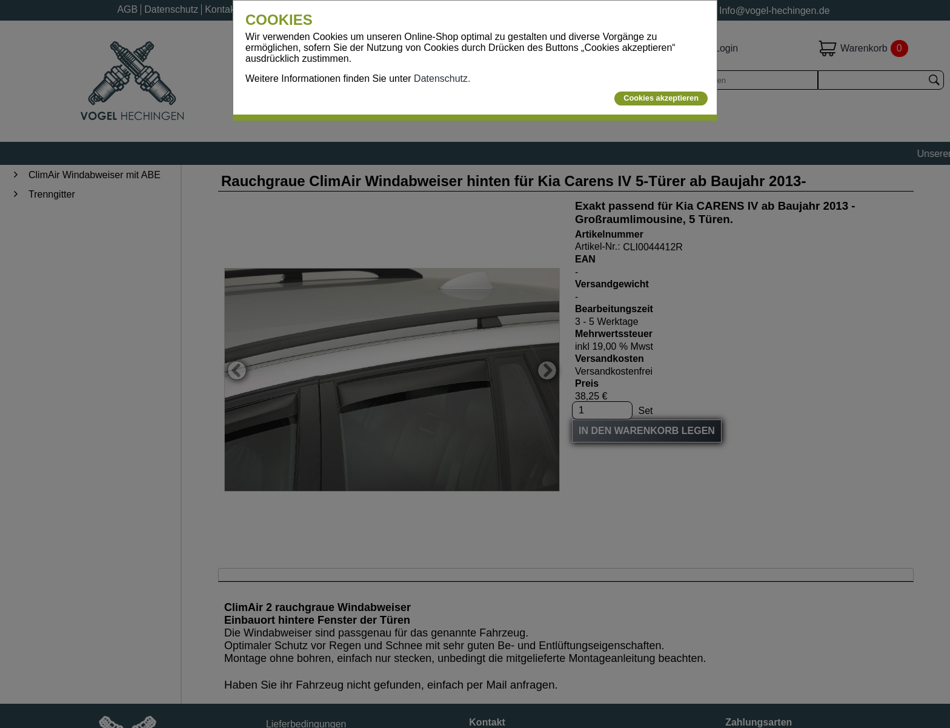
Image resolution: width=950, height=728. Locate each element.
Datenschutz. (442, 78)
